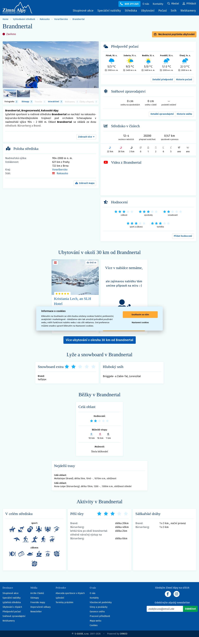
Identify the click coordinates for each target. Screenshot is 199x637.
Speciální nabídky (108, 10)
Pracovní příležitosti (100, 616)
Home (5, 19)
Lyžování (60, 597)
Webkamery (188, 10)
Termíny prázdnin (64, 602)
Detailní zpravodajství (162, 114)
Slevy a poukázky (98, 607)
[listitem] (9, 93)
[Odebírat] (190, 609)
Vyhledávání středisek (24, 19)
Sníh (174, 11)
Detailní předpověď (162, 79)
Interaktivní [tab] (55, 101)
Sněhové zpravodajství (14, 616)
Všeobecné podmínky (101, 602)
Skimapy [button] (27, 101)
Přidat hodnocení (183, 236)
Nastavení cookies (140, 322)
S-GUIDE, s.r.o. (82, 633)
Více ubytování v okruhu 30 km (99, 340)
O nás (92, 593)
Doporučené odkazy (40, 607)
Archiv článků (37, 593)
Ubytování (147, 11)
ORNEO (123, 633)
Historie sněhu (184, 114)
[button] (86, 137)
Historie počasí (184, 79)
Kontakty (94, 597)
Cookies (94, 625)
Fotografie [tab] (11, 101)
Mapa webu (95, 620)
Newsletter (36, 611)
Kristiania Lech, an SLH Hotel (72, 301)
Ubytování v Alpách (12, 607)
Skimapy (34, 597)
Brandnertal (78, 19)
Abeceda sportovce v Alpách (70, 593)
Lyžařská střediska (12, 602)
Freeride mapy (37, 602)
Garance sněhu (97, 611)
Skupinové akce (81, 10)
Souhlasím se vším (140, 314)
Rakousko (45, 19)
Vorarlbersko (61, 19)
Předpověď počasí (12, 611)
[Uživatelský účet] (173, 4)
